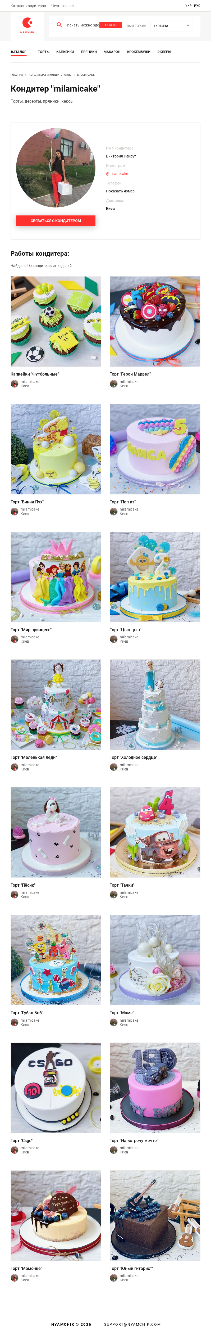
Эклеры (164, 52)
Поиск (110, 25)
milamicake (86, 74)
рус (197, 6)
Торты (43, 52)
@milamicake (117, 174)
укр (188, 6)
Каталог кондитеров (28, 6)
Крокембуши (138, 52)
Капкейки (65, 52)
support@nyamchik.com (132, 1324)
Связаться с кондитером (56, 221)
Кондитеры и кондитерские (50, 74)
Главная (17, 74)
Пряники (89, 52)
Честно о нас (62, 6)
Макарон (112, 52)
